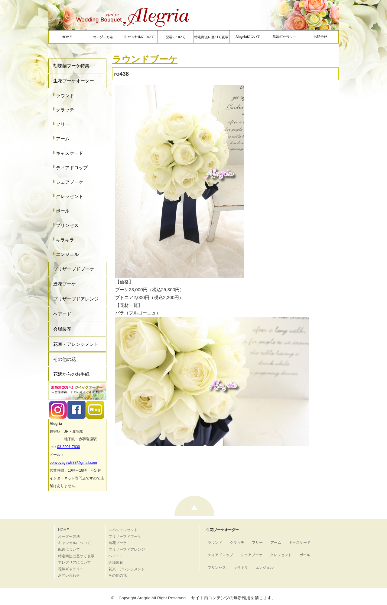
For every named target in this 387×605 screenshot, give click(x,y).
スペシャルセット (123, 530)
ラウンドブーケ (144, 59)
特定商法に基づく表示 (76, 556)
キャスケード (69, 153)
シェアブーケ (69, 182)
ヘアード (62, 314)
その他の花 (64, 359)
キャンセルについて (74, 543)
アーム (63, 138)
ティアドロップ (72, 167)
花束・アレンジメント (76, 344)
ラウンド (65, 95)
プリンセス (67, 225)
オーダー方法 (69, 536)
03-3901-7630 (68, 447)
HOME (63, 530)
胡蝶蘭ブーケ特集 (71, 65)
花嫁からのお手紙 (71, 374)
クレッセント (69, 196)
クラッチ (65, 109)
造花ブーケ (64, 283)
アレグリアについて (74, 562)
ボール (63, 210)
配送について (69, 549)
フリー (63, 124)
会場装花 (62, 329)
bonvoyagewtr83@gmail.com (73, 462)
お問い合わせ (69, 575)
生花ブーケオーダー (73, 80)
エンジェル (67, 254)
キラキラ (65, 239)
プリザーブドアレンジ (76, 298)
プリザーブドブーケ (73, 269)
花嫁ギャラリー (70, 569)
